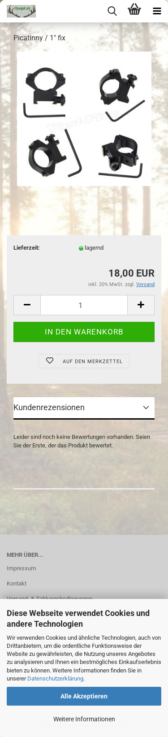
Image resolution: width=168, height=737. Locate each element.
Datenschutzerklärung (55, 678)
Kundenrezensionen (49, 407)
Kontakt (16, 583)
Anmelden (78, 466)
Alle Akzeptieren (84, 696)
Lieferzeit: (26, 247)
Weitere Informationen (84, 719)
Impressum (21, 568)
